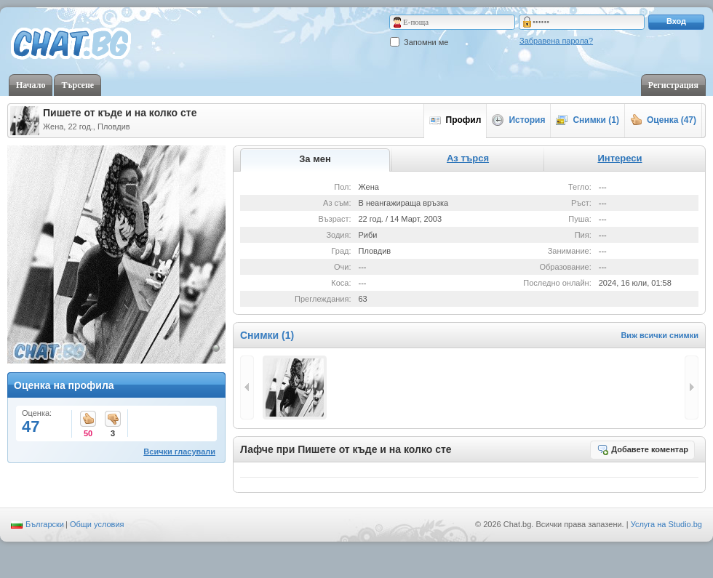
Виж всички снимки (659, 335)
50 (88, 420)
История (518, 120)
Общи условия (97, 524)
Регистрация (673, 85)
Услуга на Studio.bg (666, 524)
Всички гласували (179, 451)
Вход (676, 21)
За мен (315, 158)
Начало (30, 85)
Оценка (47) (663, 120)
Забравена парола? (556, 40)
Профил (455, 120)
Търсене (77, 85)
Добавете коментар (642, 449)
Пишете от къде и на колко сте (119, 113)
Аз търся (468, 158)
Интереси (619, 158)
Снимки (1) (587, 120)
